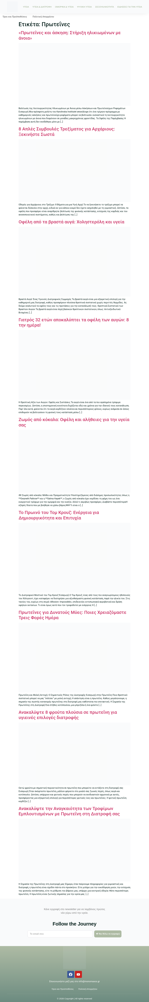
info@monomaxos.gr (89, 981)
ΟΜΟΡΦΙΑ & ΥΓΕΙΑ (64, 7)
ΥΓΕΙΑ (26, 7)
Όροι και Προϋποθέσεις (15, 16)
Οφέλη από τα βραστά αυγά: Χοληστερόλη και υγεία (71, 221)
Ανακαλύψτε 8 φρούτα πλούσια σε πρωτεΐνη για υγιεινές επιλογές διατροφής (68, 715)
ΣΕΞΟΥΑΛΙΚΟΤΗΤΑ (104, 7)
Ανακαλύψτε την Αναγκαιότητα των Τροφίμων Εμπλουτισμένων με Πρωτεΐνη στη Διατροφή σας (69, 811)
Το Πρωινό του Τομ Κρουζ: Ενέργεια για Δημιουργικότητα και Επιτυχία (59, 515)
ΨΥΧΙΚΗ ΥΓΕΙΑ (84, 7)
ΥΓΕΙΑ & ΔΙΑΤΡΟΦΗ (42, 7)
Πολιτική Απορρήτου (43, 16)
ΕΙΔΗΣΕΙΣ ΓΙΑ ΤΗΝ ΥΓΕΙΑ (129, 7)
